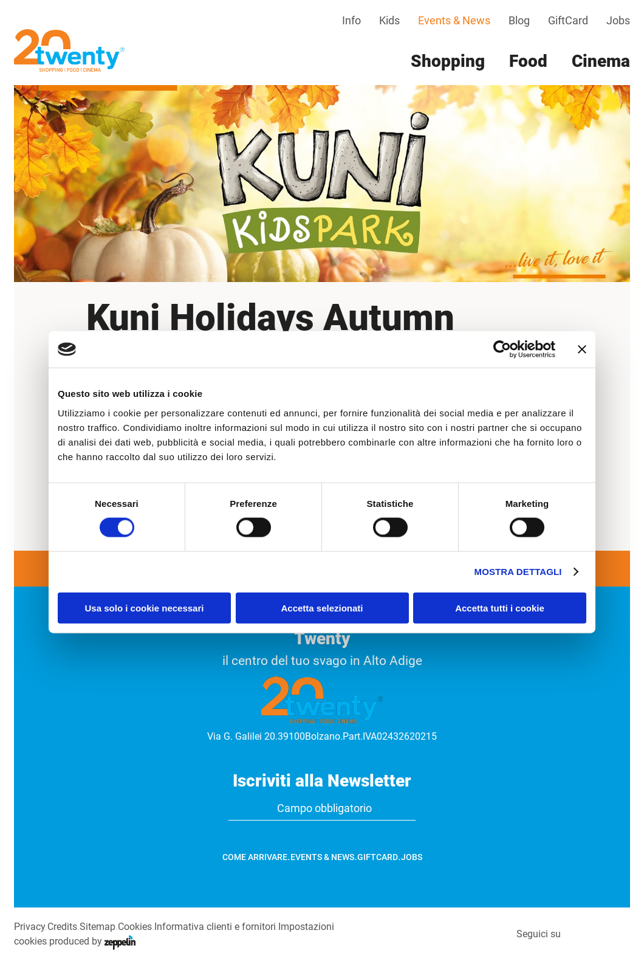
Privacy (29, 926)
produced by (92, 941)
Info (351, 20)
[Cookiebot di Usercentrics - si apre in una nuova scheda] (502, 349)
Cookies (135, 926)
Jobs (618, 20)
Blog (519, 20)
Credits (62, 926)
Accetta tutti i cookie (499, 607)
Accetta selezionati (322, 607)
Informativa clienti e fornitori (215, 926)
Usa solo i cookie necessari (144, 607)
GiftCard (568, 20)
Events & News (454, 20)
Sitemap (97, 926)
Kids (389, 20)
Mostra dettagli (518, 571)
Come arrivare (254, 857)
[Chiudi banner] (582, 349)
